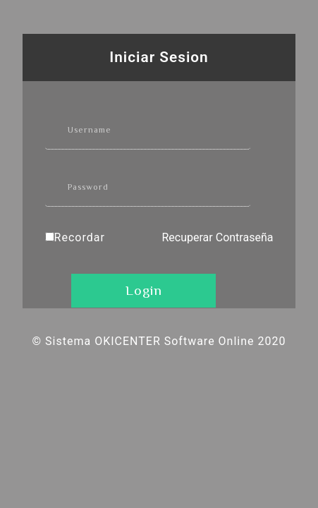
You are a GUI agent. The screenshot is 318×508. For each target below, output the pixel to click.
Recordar (79, 237)
